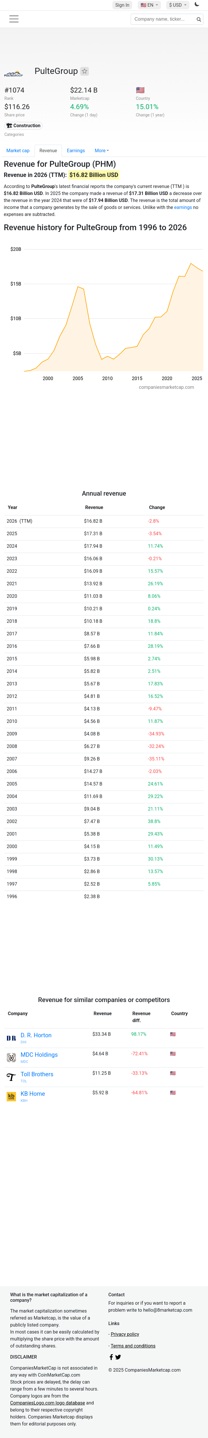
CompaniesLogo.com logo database (47, 1403)
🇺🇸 (148, 5)
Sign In (122, 5)
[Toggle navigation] (14, 19)
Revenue (48, 150)
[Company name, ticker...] (167, 19)
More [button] (100, 150)
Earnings (76, 150)
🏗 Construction (23, 125)
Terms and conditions (133, 1346)
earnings (183, 207)
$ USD (176, 5)
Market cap (18, 150)
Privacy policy (125, 1334)
